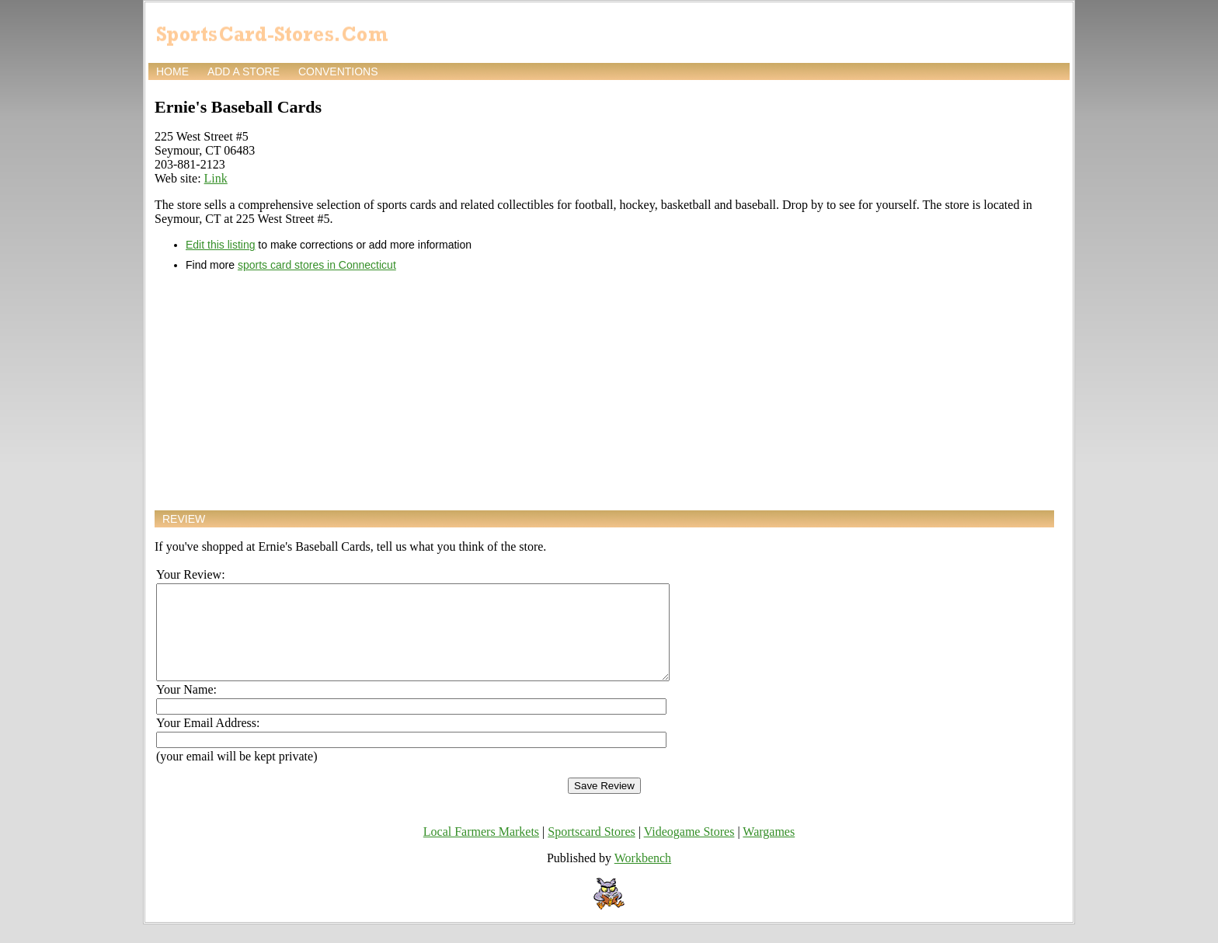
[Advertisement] (604, 390)
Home (172, 71)
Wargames (769, 850)
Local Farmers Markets (481, 850)
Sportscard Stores (591, 850)
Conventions (338, 71)
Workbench (642, 876)
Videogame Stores (689, 850)
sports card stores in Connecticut (317, 265)
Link (216, 178)
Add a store (243, 71)
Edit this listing (220, 244)
